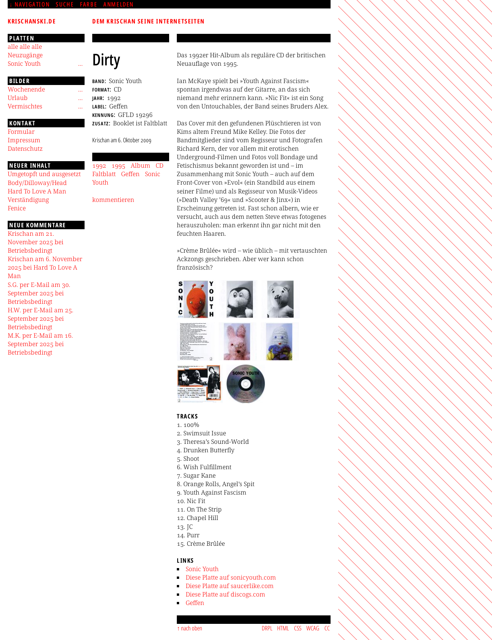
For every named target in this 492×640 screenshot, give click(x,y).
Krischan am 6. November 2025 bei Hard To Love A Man (45, 267)
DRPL (267, 628)
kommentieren (113, 199)
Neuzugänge (25, 55)
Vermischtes (25, 106)
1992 (99, 165)
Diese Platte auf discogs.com (225, 594)
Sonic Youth (202, 569)
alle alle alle (25, 46)
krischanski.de (32, 21)
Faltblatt (104, 174)
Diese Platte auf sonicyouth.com (231, 577)
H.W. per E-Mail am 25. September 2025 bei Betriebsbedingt (40, 318)
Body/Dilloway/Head (37, 182)
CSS (297, 628)
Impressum (24, 140)
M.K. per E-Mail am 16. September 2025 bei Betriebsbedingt (40, 344)
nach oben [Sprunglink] (191, 628)
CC (327, 628)
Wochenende (26, 89)
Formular (21, 131)
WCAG (312, 628)
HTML (283, 628)
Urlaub (18, 97)
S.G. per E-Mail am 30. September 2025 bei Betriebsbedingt (39, 293)
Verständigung (28, 199)
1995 (118, 165)
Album (140, 165)
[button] (196, 299)
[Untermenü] (80, 63)
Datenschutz (25, 148)
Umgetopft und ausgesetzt (44, 174)
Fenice (17, 208)
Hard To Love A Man (37, 191)
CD (159, 165)
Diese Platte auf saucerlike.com (230, 586)
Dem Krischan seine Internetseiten (148, 21)
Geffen (195, 602)
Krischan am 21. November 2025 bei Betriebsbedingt (35, 242)
